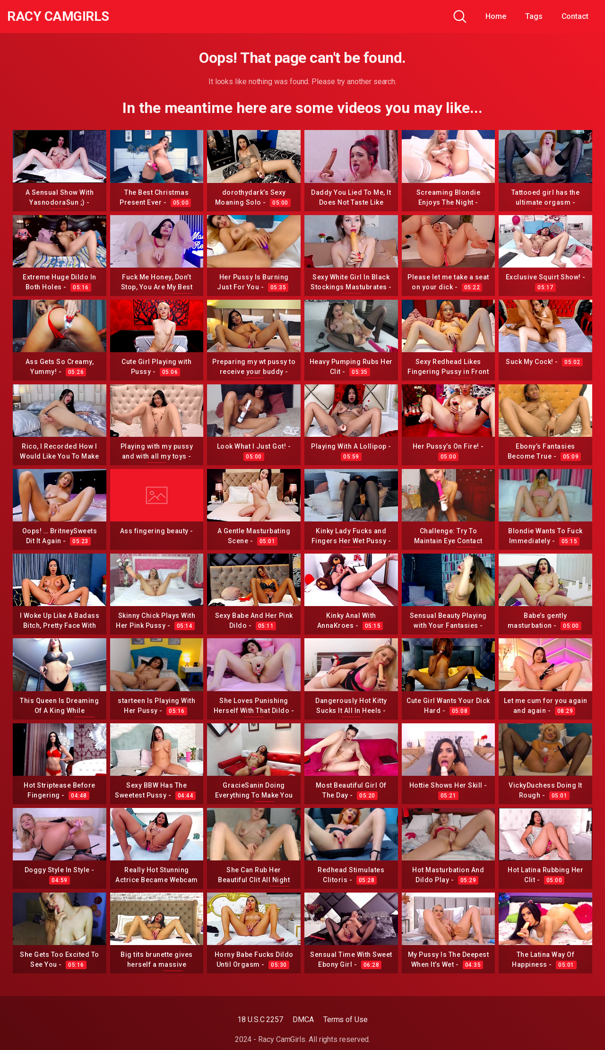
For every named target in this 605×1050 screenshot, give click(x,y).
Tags (534, 16)
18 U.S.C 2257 (260, 1019)
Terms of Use (345, 1019)
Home (495, 16)
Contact (575, 16)
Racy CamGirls (58, 16)
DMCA (303, 1019)
